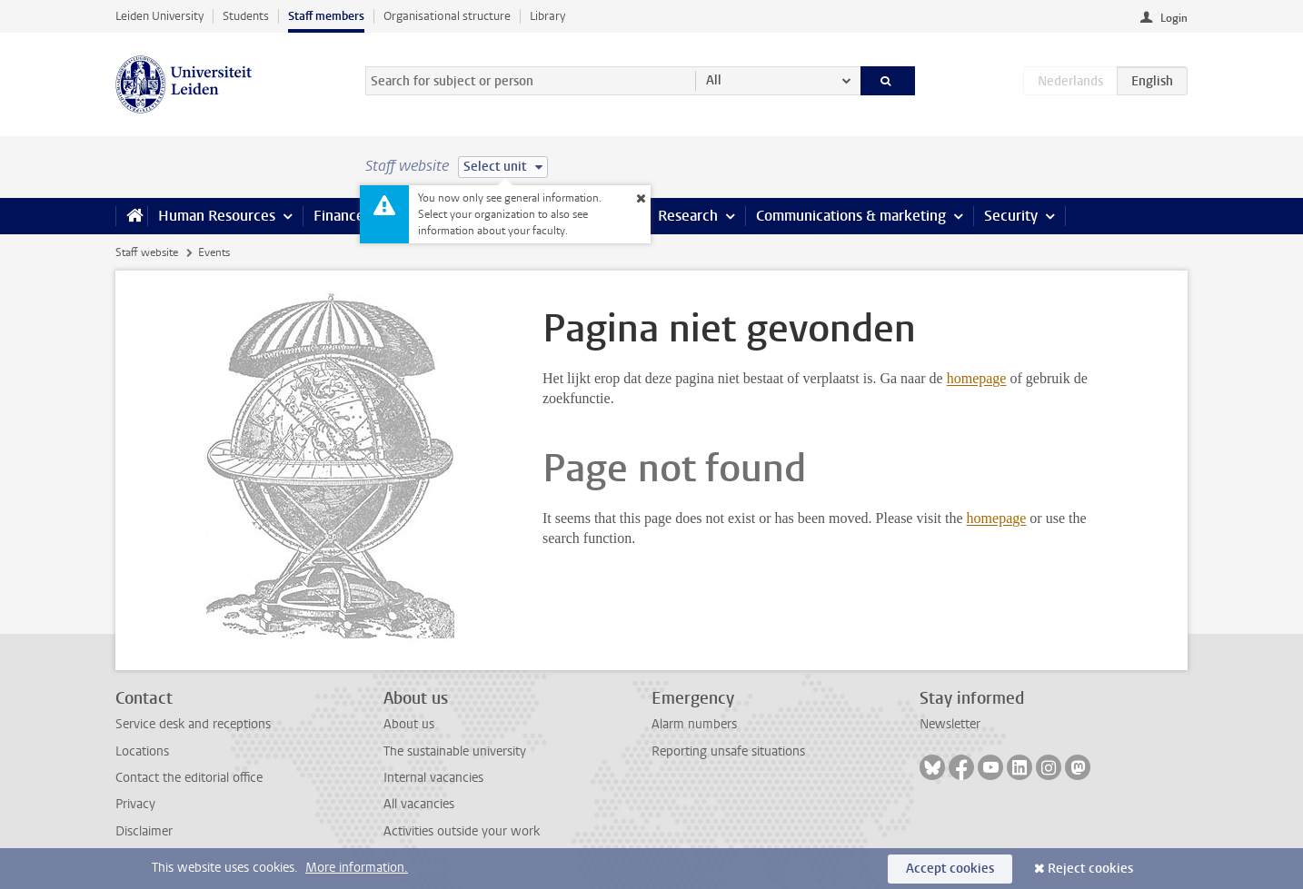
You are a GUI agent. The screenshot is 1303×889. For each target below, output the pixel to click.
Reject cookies (1090, 868)
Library (547, 16)
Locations (142, 751)
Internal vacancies (433, 777)
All (713, 80)
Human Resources (216, 215)
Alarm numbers (694, 724)
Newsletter (950, 724)
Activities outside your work (461, 831)
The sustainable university (454, 751)
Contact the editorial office (189, 777)
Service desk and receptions (193, 724)
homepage (977, 378)
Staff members (326, 16)
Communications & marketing (851, 215)
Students (246, 16)
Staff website (146, 252)
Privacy (135, 804)
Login (1174, 18)
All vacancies (418, 804)
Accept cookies (950, 868)
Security (1011, 215)
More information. (356, 867)
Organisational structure (447, 16)
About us (408, 724)
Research (688, 215)
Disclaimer (144, 831)
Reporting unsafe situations (728, 751)
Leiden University (159, 16)
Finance (338, 215)
